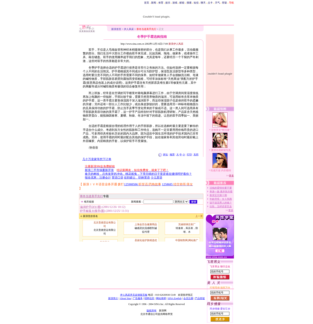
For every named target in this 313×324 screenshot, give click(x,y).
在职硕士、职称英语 (137, 177)
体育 (160, 2)
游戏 (174, 2)
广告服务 (138, 298)
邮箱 (181, 2)
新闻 (153, 2)
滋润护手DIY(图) (90, 206)
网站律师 (161, 298)
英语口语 (117, 177)
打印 (189, 154)
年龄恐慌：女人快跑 (221, 199)
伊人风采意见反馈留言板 (133, 294)
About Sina (125, 298)
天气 (217, 2)
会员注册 (188, 298)
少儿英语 (156, 177)
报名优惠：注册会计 (98, 177)
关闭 (195, 154)
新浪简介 (113, 298)
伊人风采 (129, 29)
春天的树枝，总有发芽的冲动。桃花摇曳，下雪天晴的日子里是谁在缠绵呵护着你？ (138, 173)
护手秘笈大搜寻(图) (92, 210)
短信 (196, 2)
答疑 (224, 2)
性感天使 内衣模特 (221, 170)
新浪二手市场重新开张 (99, 170)
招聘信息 (149, 298)
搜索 (189, 2)
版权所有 (151, 310)
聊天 (203, 2)
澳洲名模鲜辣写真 (221, 150)
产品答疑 (200, 298)
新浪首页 (116, 29)
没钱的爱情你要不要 (221, 187)
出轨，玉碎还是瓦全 (221, 206)
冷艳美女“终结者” (221, 130)
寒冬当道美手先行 (91, 196)
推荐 (172, 154)
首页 (146, 2)
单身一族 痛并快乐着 (221, 191)
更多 (231, 175)
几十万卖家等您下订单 (96, 159)
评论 (165, 154)
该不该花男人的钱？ (221, 202)
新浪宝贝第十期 (218, 195)
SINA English (174, 298)
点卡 (210, 2)
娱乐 (167, 2)
